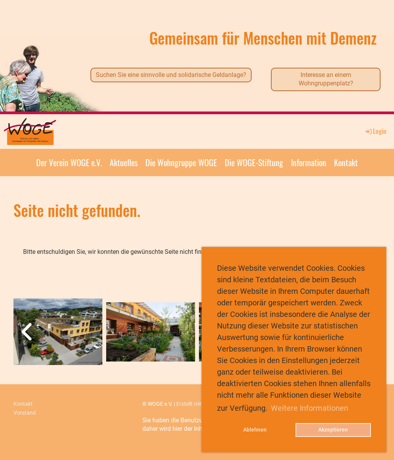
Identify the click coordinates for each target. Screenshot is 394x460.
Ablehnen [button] (255, 430)
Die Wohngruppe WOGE (181, 162)
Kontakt (346, 162)
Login (375, 131)
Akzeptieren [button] (333, 430)
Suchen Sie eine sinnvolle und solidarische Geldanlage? (171, 74)
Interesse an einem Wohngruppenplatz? (326, 79)
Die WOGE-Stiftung (254, 162)
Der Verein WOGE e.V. (69, 162)
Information (308, 162)
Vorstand (24, 413)
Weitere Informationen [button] (309, 408)
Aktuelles (124, 162)
